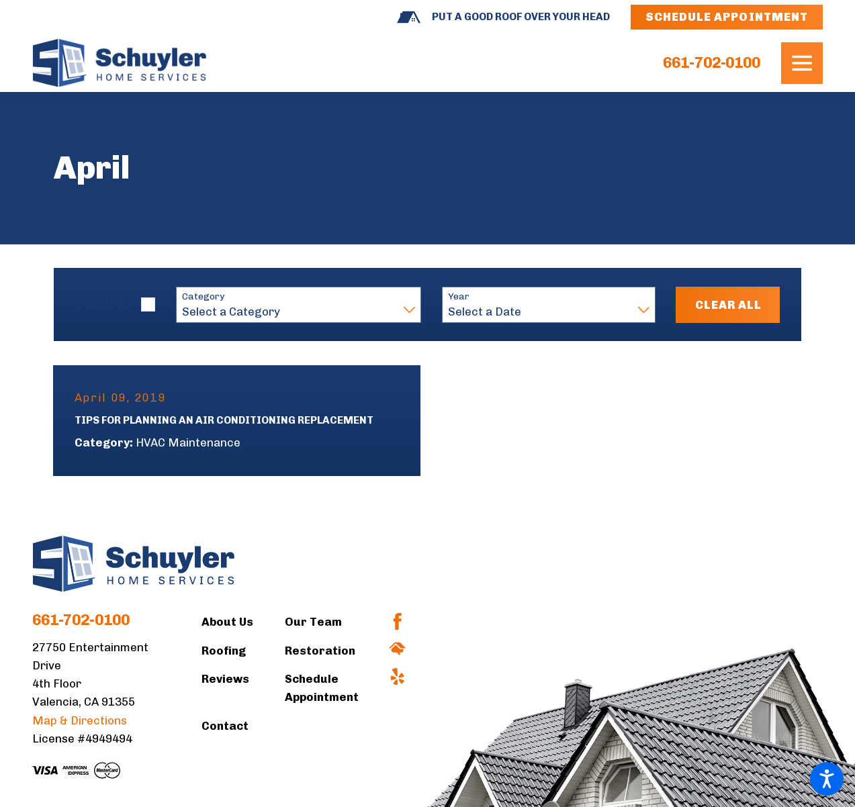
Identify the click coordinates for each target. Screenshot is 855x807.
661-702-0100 (711, 63)
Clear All (727, 305)
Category (203, 296)
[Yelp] (397, 676)
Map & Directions (79, 720)
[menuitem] (243, 622)
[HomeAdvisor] (397, 648)
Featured (102, 304)
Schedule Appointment (727, 16)
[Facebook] (397, 621)
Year (458, 296)
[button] (827, 779)
